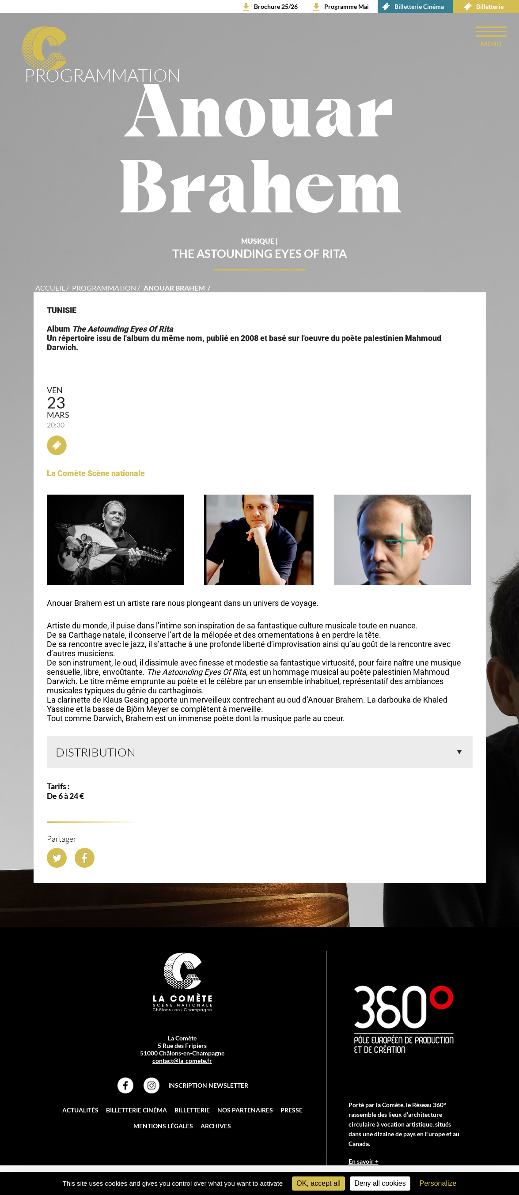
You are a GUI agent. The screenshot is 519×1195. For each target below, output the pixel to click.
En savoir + (364, 1162)
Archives (216, 1127)
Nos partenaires (245, 1111)
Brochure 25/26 (276, 6)
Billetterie (481, 6)
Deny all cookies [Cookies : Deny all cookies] (380, 1183)
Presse (291, 1111)
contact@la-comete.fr (182, 1062)
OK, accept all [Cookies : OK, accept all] (318, 1183)
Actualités (80, 1111)
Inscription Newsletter (208, 1086)
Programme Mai (346, 6)
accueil (50, 289)
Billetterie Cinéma (411, 6)
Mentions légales (163, 1127)
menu (491, 43)
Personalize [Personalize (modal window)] (438, 1183)
